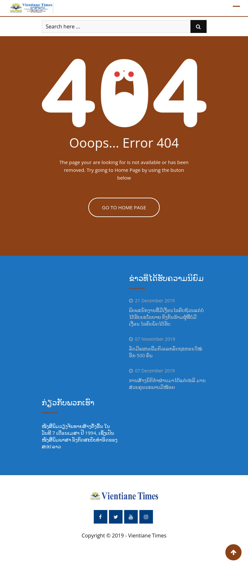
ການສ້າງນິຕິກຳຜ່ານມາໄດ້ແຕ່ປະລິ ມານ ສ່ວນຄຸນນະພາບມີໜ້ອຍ (167, 383)
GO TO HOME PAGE (124, 207)
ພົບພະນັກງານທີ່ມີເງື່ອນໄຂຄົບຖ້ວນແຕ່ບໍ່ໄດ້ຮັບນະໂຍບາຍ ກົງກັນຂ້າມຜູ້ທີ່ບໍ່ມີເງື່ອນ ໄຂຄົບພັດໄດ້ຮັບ (166, 317)
